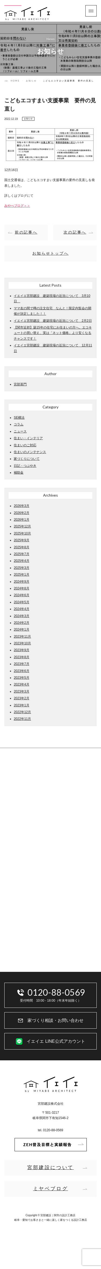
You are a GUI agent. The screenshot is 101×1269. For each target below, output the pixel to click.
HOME (15, 80)
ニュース (20, 431)
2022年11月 (22, 719)
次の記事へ (75, 232)
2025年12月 (22, 526)
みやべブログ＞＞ (17, 206)
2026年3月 (21, 506)
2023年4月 (21, 684)
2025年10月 (22, 533)
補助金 (18, 472)
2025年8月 (21, 547)
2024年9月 (21, 581)
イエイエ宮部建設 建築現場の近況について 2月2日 (53, 321)
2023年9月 (21, 650)
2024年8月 (21, 588)
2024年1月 (21, 629)
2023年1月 (21, 705)
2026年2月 (21, 513)
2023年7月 (21, 664)
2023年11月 (22, 636)
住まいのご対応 (25, 445)
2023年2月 (21, 698)
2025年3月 (21, 568)
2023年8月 (21, 657)
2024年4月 (21, 609)
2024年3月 (21, 616)
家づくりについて (27, 459)
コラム (18, 424)
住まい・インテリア (28, 438)
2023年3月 (21, 691)
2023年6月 (21, 671)
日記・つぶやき (25, 466)
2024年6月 (21, 595)
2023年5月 (21, 678)
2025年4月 (21, 561)
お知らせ (31, 81)
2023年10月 (22, 643)
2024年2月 (21, 623)
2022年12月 (22, 712)
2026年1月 (21, 520)
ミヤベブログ (50, 1188)
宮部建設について (50, 1167)
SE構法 (19, 417)
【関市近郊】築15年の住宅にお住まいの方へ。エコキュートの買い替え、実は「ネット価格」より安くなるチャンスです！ (53, 333)
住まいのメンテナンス (30, 452)
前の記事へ (26, 232)
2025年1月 (21, 574)
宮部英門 (20, 384)
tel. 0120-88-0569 (50, 1130)
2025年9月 (21, 540)
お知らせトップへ (50, 253)
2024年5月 (21, 602)
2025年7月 (21, 554)
